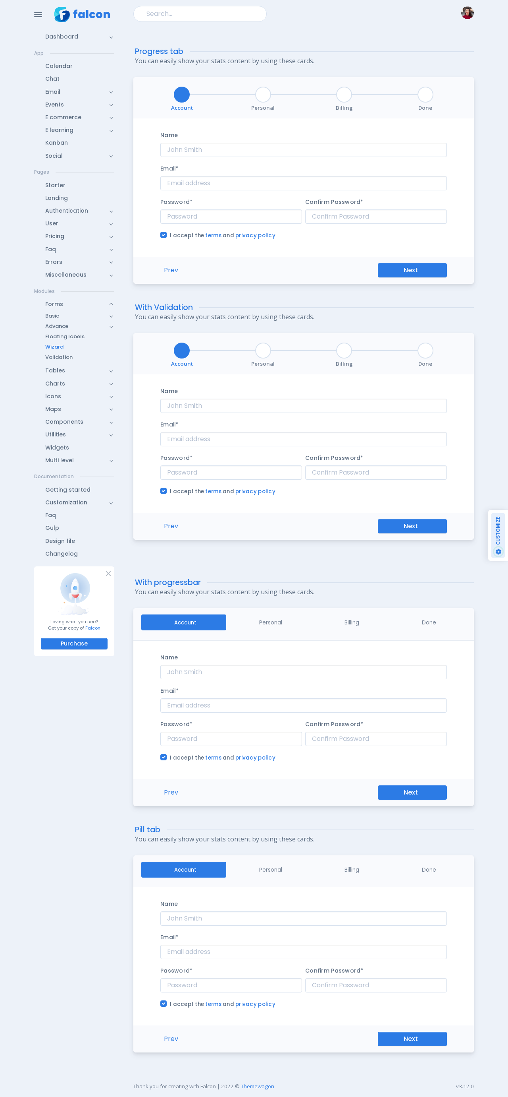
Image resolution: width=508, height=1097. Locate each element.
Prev (171, 270)
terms (214, 235)
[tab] (183, 622)
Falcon (92, 628)
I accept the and (222, 235)
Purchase (74, 643)
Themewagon (257, 1086)
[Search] (200, 13)
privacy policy (255, 235)
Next (411, 270)
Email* (169, 168)
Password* (176, 202)
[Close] (108, 573)
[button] (74, 36)
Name (169, 135)
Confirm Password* (334, 202)
